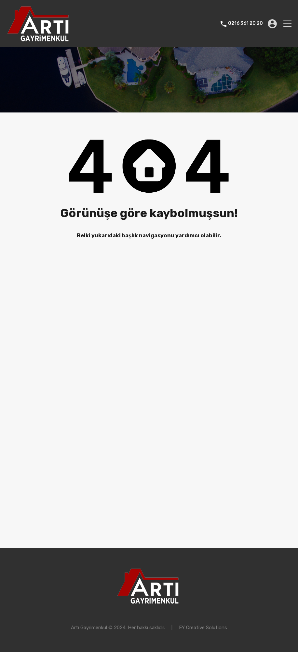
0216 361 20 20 (245, 23)
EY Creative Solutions (203, 627)
